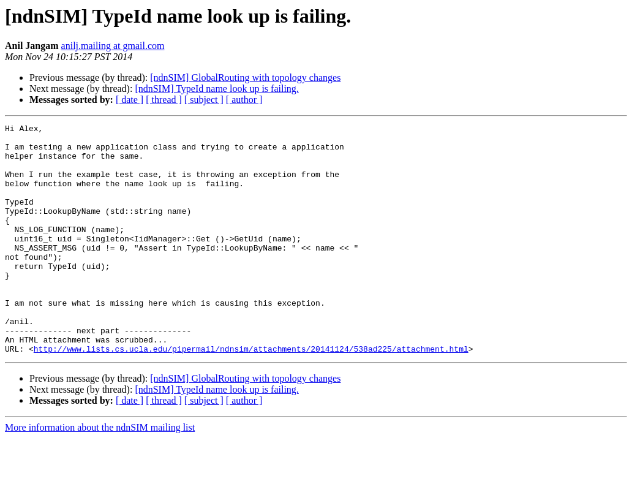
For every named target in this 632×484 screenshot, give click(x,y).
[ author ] (244, 99)
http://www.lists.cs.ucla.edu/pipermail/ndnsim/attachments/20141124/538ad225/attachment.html (251, 394)
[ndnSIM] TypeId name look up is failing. (216, 88)
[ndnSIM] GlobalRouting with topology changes (245, 77)
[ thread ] (164, 99)
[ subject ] (204, 99)
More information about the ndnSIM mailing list (100, 473)
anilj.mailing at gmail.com (113, 45)
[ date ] (129, 99)
